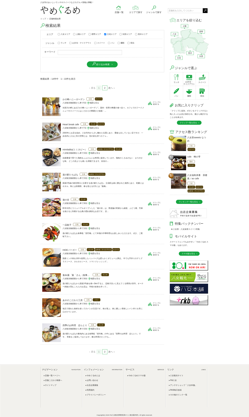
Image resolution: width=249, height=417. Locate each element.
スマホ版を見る (188, 254)
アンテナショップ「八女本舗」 (183, 385)
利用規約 (90, 390)
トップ (43, 19)
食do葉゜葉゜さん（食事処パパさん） (77, 275)
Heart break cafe (71, 124)
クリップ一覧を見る (188, 123)
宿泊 (131, 43)
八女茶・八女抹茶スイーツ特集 (186, 229)
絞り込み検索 (103, 64)
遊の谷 (66, 199)
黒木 (190, 53)
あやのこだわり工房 (73, 300)
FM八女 (173, 380)
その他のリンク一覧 (178, 395)
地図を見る (94, 103)
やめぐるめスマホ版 (137, 375)
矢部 (201, 56)
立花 (179, 58)
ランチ (62, 43)
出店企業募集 (92, 385)
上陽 (184, 26)
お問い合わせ (92, 380)
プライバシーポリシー (96, 395)
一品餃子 (67, 225)
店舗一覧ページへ (52, 375)
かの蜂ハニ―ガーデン (74, 99)
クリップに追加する (157, 103)
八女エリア (64, 34)
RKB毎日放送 (176, 390)
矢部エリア (126, 34)
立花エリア (110, 34)
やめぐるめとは (93, 375)
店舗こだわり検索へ (53, 380)
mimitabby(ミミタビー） (75, 149)
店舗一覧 (119, 12)
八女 (174, 34)
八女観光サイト (176, 375)
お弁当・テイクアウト (80, 43)
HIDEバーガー (70, 250)
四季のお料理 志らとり (75, 325)
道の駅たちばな (70, 174)
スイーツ (99, 43)
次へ (110, 88)
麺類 (121, 43)
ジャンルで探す (154, 12)
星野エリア (95, 34)
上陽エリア (79, 34)
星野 (201, 32)
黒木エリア (141, 34)
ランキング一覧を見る (188, 202)
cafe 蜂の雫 (193, 156)
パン (111, 43)
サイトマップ (50, 385)
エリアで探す (135, 12)
